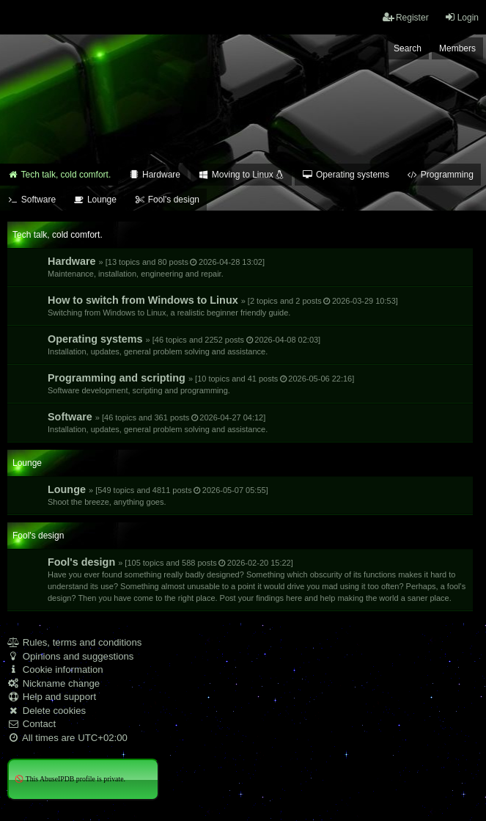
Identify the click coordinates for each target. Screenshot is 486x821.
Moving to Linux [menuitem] (241, 174)
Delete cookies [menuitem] (46, 710)
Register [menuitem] (406, 17)
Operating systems (184, 344)
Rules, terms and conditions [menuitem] (74, 642)
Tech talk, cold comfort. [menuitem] (59, 174)
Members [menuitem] (457, 48)
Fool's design (256, 579)
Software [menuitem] (31, 199)
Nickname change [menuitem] (53, 683)
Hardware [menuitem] (154, 174)
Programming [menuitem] (440, 174)
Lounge (158, 495)
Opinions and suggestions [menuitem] (70, 656)
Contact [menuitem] (31, 723)
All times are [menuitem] (67, 737)
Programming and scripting (201, 383)
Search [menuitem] (407, 48)
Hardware (156, 266)
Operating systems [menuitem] (345, 174)
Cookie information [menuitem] (55, 669)
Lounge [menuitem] (95, 199)
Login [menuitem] (461, 17)
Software (158, 422)
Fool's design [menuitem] (166, 199)
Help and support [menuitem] (51, 696)
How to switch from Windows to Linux (223, 305)
